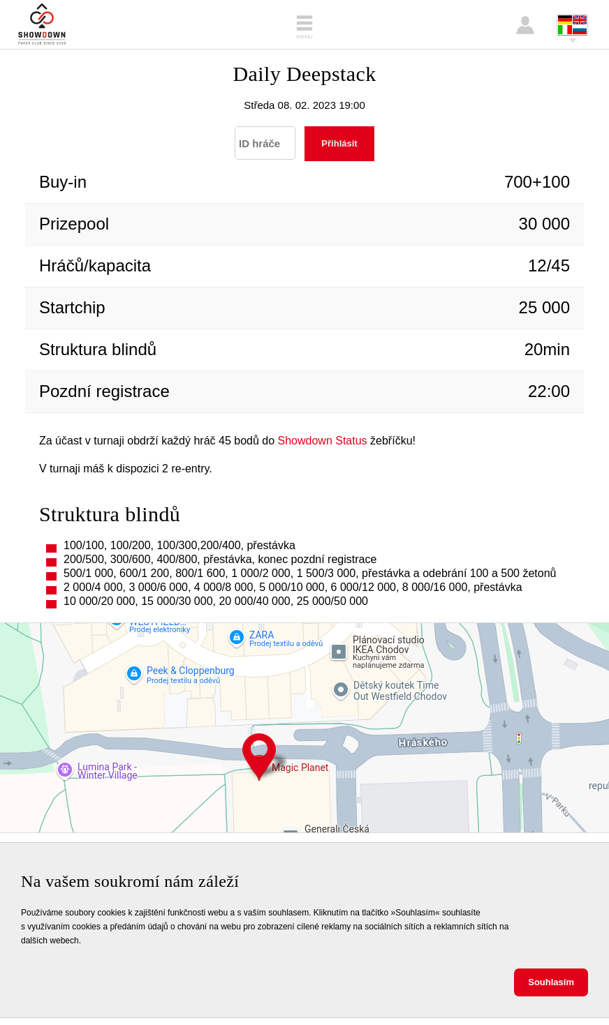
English (580, 19)
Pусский (580, 29)
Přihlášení (525, 25)
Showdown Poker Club (42, 24)
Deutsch (565, 19)
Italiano (565, 29)
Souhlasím (551, 982)
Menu (304, 36)
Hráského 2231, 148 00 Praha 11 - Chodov (259, 757)
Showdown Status (322, 441)
